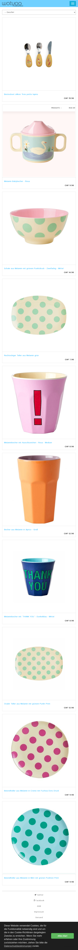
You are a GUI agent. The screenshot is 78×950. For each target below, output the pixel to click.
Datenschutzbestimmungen (18, 946)
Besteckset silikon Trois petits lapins (21, 94)
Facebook (39, 900)
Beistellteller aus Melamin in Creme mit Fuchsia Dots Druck (31, 790)
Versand (39, 917)
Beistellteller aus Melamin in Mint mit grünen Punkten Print (31, 878)
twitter (39, 895)
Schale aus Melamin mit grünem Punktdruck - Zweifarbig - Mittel (33, 268)
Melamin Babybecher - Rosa (17, 181)
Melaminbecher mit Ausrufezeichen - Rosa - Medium (28, 442)
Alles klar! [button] (62, 936)
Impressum (39, 911)
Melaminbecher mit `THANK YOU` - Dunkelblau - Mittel (29, 616)
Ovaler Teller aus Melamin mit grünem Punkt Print (27, 703)
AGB (39, 906)
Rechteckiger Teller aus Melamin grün (21, 355)
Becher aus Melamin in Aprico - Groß (21, 529)
